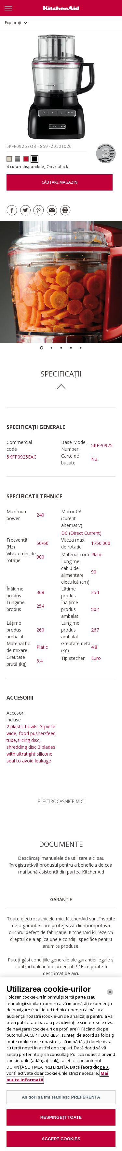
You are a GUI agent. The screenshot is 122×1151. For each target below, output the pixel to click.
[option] (61, 282)
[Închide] (110, 996)
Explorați (13, 22)
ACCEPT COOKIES (61, 1142)
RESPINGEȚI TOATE (61, 1121)
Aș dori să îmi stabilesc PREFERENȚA (61, 1101)
